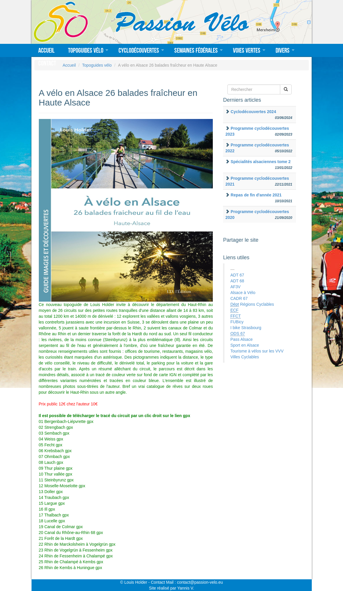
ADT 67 (237, 275)
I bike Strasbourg (245, 327)
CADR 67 (239, 298)
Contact (47, 63)
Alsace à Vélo (242, 292)
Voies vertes (246, 50)
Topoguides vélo (85, 50)
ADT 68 (237, 281)
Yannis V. (185, 588)
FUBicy (236, 321)
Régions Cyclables (252, 304)
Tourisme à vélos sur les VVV (256, 351)
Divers (283, 50)
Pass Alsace (241, 339)
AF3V (235, 286)
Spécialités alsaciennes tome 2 (260, 161)
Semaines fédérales (196, 50)
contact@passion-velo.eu (200, 582)
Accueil (46, 50)
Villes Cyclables (244, 357)
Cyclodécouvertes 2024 (253, 111)
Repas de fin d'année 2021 (256, 195)
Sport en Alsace (244, 345)
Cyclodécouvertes (139, 50)
